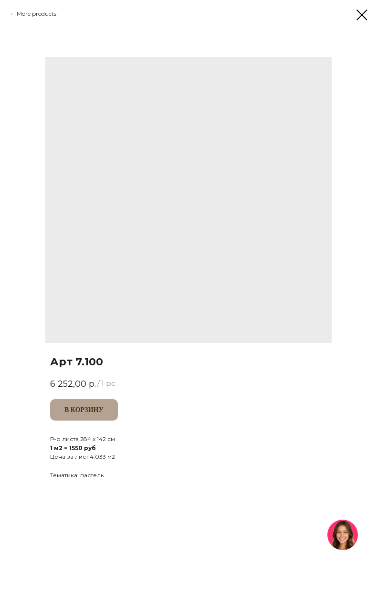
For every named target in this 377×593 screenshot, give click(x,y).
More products (36, 13)
